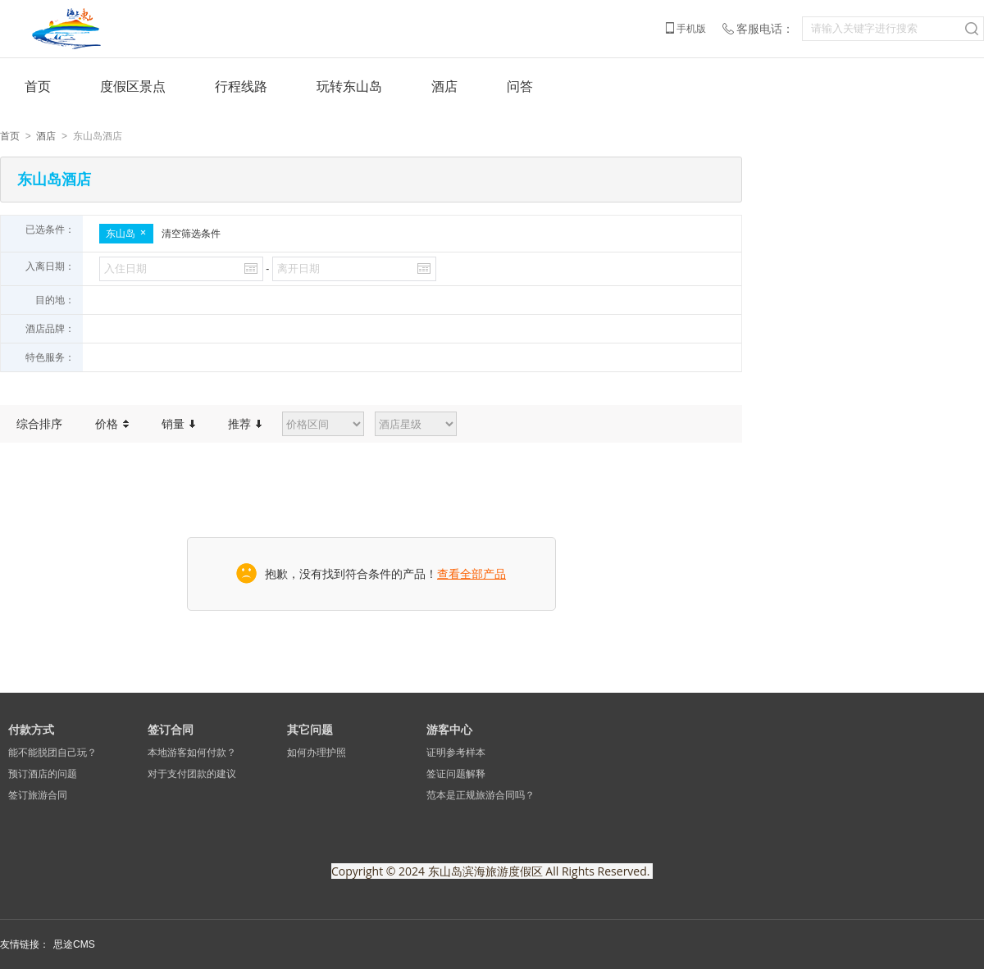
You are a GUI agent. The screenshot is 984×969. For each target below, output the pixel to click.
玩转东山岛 (349, 86)
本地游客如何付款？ (192, 752)
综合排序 (39, 423)
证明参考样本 (455, 752)
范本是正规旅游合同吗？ (480, 795)
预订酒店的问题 (42, 774)
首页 (38, 86)
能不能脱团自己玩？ (52, 752)
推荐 (245, 423)
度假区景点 (133, 86)
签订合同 (171, 729)
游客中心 (449, 729)
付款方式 (31, 729)
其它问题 (310, 729)
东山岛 (126, 233)
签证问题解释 (455, 774)
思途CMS (74, 944)
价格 (112, 423)
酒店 (444, 86)
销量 (178, 423)
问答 (520, 86)
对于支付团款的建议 (192, 774)
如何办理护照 (316, 752)
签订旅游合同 (37, 795)
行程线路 (241, 86)
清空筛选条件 (191, 233)
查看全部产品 (471, 573)
